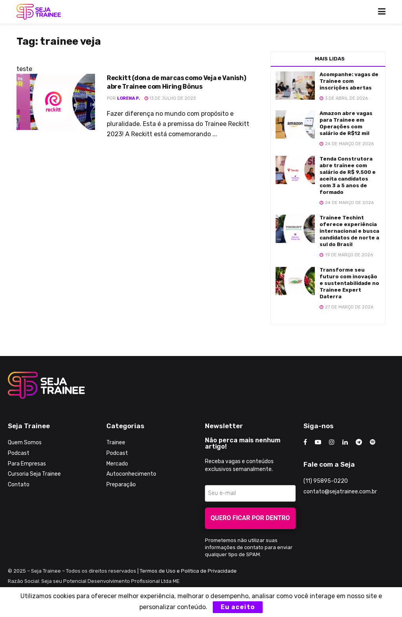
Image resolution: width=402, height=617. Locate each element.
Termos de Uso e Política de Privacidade (188, 571)
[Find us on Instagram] (331, 442)
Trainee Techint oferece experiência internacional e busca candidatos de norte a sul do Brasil (349, 231)
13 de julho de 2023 (170, 98)
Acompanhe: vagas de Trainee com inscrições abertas (349, 81)
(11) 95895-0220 (325, 481)
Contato (18, 484)
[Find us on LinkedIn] (345, 442)
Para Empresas (27, 463)
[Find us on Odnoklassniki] (372, 442)
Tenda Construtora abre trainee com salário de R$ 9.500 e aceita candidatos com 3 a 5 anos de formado (348, 175)
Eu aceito (238, 607)
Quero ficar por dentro (250, 518)
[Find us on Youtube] (318, 442)
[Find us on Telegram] (359, 442)
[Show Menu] (382, 12)
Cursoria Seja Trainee (34, 474)
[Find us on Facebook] (305, 442)
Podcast (18, 453)
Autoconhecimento (131, 474)
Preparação (121, 484)
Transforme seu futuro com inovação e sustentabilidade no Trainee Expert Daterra (349, 283)
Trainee (115, 442)
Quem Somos (25, 442)
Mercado (117, 463)
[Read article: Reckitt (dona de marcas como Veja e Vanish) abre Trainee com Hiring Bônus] (55, 102)
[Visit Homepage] (38, 12)
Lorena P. (128, 98)
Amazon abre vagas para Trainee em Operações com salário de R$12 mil (346, 123)
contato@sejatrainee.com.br (340, 491)
